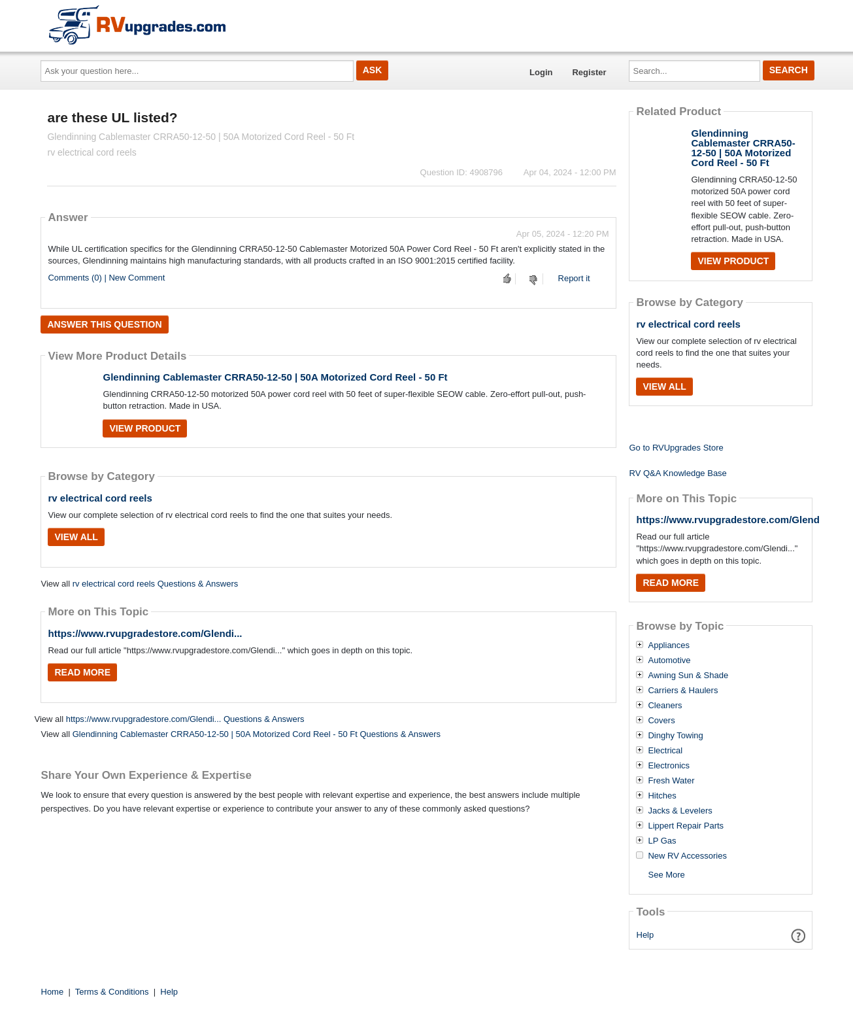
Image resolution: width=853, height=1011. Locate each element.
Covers (661, 720)
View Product (144, 428)
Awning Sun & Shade (688, 675)
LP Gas (662, 841)
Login (540, 72)
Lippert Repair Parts (686, 826)
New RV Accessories (687, 856)
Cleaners (665, 705)
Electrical (665, 750)
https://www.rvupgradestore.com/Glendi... (145, 633)
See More (666, 875)
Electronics (669, 765)
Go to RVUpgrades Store (676, 448)
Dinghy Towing (675, 735)
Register (589, 72)
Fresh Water (671, 780)
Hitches (662, 795)
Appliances (669, 645)
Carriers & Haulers (683, 690)
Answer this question (104, 324)
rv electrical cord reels (100, 498)
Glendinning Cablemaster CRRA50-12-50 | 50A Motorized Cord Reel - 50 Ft (275, 377)
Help (645, 935)
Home (52, 992)
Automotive (669, 660)
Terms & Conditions (112, 992)
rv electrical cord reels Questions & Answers (156, 584)
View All (75, 537)
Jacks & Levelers (680, 810)
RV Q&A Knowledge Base (677, 473)
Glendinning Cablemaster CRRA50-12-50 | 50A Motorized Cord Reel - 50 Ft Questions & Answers (257, 734)
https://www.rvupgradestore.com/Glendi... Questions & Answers (185, 719)
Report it (574, 278)
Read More (82, 672)
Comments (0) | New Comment (106, 278)
